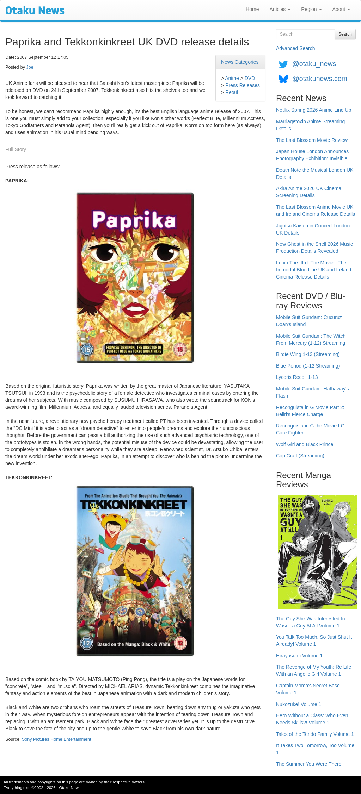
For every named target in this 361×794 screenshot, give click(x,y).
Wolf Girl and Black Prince (304, 444)
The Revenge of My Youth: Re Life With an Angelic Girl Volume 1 (313, 670)
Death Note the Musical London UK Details (314, 173)
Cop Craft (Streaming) (300, 455)
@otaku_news (314, 64)
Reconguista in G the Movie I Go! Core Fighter (312, 429)
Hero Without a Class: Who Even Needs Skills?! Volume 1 (312, 719)
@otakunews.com (319, 78)
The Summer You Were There (308, 764)
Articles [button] (279, 9)
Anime (232, 78)
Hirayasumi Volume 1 (299, 655)
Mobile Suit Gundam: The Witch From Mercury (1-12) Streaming (310, 339)
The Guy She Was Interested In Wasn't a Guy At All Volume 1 (310, 622)
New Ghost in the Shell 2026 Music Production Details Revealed (314, 247)
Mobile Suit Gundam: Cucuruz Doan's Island (309, 320)
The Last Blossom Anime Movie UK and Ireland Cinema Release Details (315, 210)
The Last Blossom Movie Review (312, 140)
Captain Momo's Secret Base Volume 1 (308, 689)
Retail (231, 92)
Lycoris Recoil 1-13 (297, 377)
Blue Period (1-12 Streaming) (308, 366)
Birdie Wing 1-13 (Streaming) (308, 354)
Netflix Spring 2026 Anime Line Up (313, 110)
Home (252, 9)
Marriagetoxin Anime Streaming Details (310, 125)
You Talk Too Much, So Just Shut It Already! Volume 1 (314, 640)
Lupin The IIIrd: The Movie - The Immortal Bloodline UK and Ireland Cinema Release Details (313, 270)
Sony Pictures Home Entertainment (56, 739)
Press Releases (242, 85)
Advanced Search (295, 48)
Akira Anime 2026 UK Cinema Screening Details (308, 192)
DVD (250, 78)
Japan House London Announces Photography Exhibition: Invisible (312, 155)
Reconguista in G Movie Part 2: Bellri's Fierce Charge (310, 411)
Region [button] (311, 9)
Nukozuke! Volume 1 (298, 704)
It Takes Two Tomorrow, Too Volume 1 (315, 749)
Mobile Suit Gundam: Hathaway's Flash (312, 392)
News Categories (240, 62)
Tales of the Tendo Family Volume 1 (315, 734)
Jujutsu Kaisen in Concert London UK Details (313, 229)
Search (345, 34)
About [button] (341, 9)
